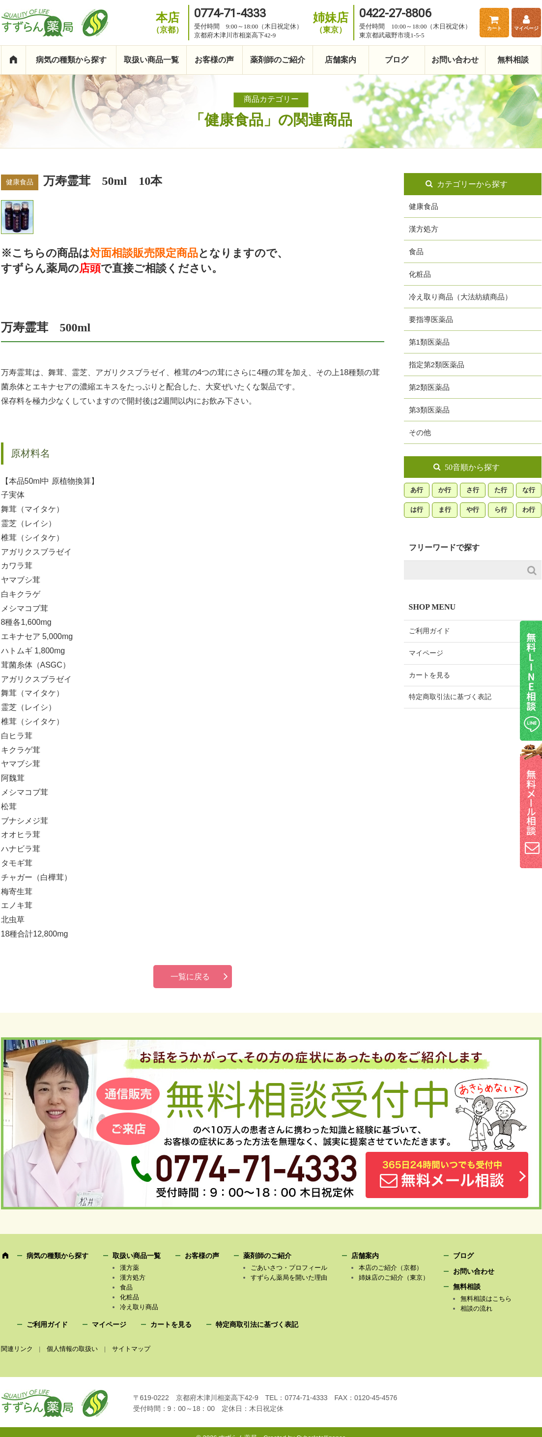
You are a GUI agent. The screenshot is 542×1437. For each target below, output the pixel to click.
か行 (444, 490)
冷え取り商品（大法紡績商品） (460, 297)
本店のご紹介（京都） (391, 1267)
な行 (528, 490)
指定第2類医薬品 (436, 364)
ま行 (444, 509)
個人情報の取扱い (72, 1348)
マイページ (526, 28)
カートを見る (429, 675)
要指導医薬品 (431, 319)
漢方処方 (423, 229)
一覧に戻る (190, 976)
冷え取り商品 (139, 1307)
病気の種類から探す (71, 60)
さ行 (472, 490)
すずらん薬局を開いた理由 (289, 1277)
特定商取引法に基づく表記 (450, 697)
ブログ (396, 60)
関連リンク (17, 1348)
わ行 (528, 509)
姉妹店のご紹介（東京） (394, 1277)
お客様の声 (214, 60)
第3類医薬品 (429, 410)
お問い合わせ (455, 60)
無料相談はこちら (486, 1298)
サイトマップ (131, 1348)
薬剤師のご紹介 (277, 60)
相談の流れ (476, 1308)
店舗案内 (340, 60)
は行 (416, 509)
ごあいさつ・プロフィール (289, 1267)
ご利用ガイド (429, 631)
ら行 (500, 509)
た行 (500, 490)
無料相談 (513, 60)
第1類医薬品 (429, 342)
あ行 (416, 490)
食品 (416, 251)
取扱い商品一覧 (151, 60)
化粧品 (420, 274)
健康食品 (423, 206)
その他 (420, 432)
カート (494, 28)
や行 (472, 509)
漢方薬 (129, 1267)
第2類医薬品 (429, 387)
